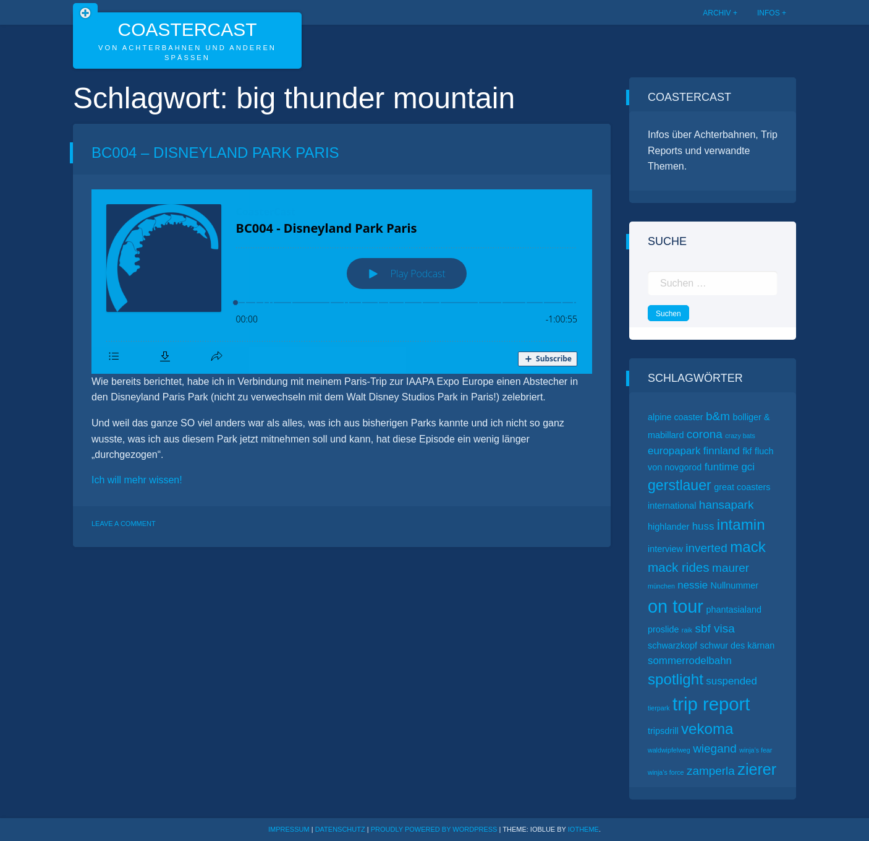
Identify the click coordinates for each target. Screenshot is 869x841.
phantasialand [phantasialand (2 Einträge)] (733, 610)
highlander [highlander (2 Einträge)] (668, 527)
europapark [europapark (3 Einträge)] (674, 451)
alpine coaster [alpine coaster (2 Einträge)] (675, 417)
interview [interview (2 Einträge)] (665, 549)
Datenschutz (340, 829)
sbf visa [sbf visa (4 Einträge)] (714, 628)
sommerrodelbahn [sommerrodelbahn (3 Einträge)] (690, 660)
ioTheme (583, 829)
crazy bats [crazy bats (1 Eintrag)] (740, 435)
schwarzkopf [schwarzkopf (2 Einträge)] (672, 645)
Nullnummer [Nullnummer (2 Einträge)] (735, 585)
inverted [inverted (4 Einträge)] (706, 547)
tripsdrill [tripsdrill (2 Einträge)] (663, 731)
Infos (768, 13)
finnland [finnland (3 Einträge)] (721, 451)
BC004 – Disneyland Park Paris (215, 152)
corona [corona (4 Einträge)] (705, 434)
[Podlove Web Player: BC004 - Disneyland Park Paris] (341, 281)
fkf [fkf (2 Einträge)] (747, 451)
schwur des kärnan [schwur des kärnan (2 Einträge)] (737, 645)
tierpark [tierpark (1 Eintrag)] (659, 708)
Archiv (717, 13)
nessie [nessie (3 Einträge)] (692, 585)
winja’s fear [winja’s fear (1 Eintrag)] (755, 750)
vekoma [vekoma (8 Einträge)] (707, 728)
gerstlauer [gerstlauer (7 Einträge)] (679, 485)
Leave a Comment (123, 523)
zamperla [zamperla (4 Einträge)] (711, 770)
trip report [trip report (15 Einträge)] (711, 704)
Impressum (289, 829)
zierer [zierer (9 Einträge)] (756, 769)
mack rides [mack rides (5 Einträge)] (679, 567)
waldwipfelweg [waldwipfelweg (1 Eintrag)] (669, 750)
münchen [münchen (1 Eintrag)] (661, 586)
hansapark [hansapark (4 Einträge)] (726, 504)
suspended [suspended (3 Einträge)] (731, 681)
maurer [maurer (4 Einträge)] (730, 567)
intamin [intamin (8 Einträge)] (741, 524)
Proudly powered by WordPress (435, 829)
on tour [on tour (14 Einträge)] (675, 606)
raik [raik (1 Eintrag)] (687, 630)
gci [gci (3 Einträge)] (748, 467)
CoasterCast (186, 29)
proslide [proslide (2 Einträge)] (663, 629)
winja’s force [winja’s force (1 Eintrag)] (666, 772)
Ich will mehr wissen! (136, 480)
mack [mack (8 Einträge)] (748, 546)
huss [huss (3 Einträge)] (703, 526)
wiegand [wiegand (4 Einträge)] (715, 748)
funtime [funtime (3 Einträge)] (722, 467)
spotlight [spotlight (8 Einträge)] (675, 679)
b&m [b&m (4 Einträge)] (718, 416)
